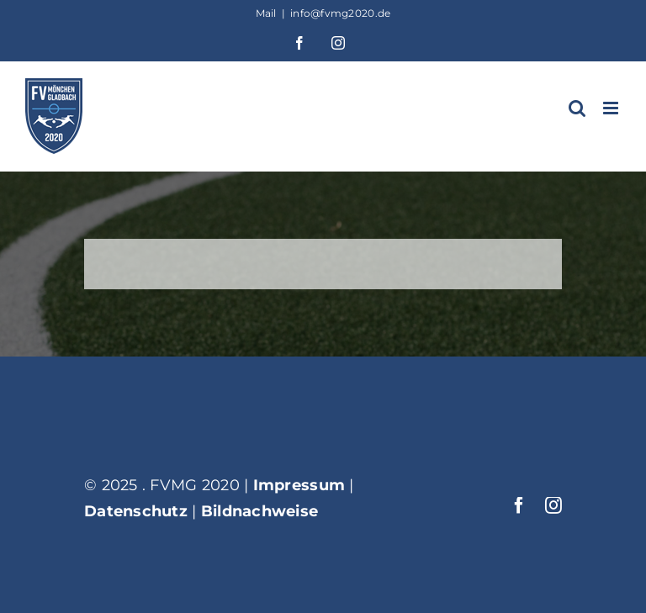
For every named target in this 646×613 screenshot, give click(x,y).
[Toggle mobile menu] (612, 108)
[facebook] (519, 505)
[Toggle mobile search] (577, 108)
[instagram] (553, 505)
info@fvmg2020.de (340, 13)
